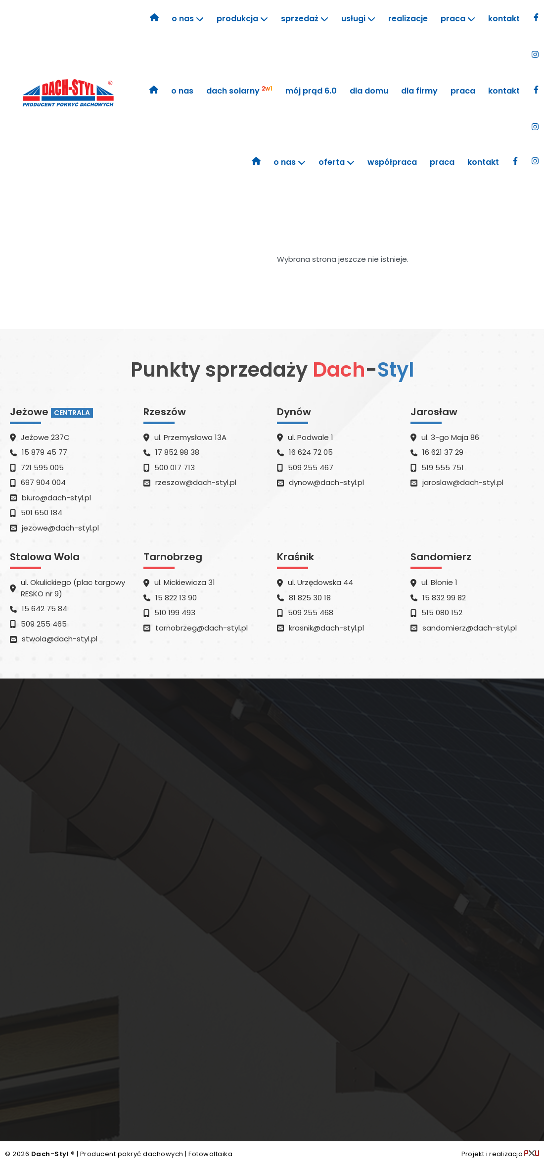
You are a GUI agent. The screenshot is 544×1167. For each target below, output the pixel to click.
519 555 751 (442, 467)
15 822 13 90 (176, 597)
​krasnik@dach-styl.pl (326, 628)
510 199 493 (174, 612)
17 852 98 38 (177, 452)
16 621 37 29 (442, 452)
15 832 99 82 (444, 597)
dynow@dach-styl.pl (326, 482)
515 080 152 (441, 612)
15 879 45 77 (44, 452)
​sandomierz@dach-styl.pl (469, 628)
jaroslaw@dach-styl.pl (462, 482)
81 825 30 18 (310, 597)
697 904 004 (43, 482)
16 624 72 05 (311, 452)
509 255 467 (310, 467)
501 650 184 (41, 512)
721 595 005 (42, 467)
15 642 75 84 (44, 608)
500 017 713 (174, 467)
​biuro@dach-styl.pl (56, 497)
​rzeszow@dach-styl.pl (195, 482)
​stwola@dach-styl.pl (59, 638)
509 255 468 (310, 612)
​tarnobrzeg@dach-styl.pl (201, 628)
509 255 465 (44, 624)
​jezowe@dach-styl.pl (60, 528)
